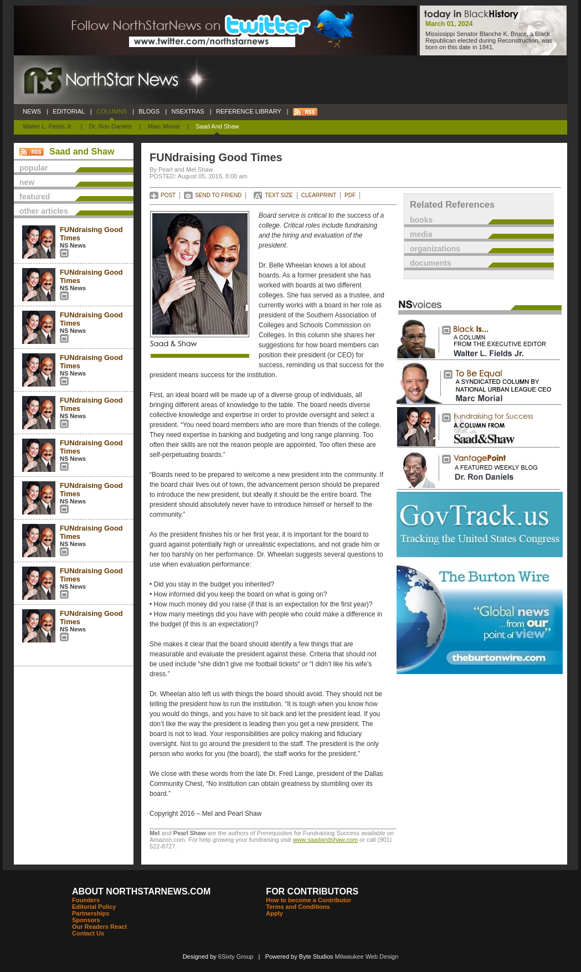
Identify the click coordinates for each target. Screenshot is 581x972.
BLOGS (149, 111)
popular (33, 167)
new (26, 182)
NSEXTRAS (188, 111)
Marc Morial (163, 126)
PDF (350, 195)
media (421, 234)
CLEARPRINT (318, 195)
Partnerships (90, 913)
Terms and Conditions (298, 906)
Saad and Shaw (217, 126)
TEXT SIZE (278, 195)
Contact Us (88, 933)
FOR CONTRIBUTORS (312, 891)
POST (168, 195)
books (421, 219)
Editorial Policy (94, 906)
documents (430, 263)
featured (34, 196)
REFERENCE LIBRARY (249, 111)
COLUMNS (111, 111)
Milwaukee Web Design (367, 956)
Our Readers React (99, 926)
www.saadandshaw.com (325, 839)
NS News (73, 245)
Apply (274, 913)
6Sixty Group (236, 956)
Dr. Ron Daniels (110, 126)
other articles (43, 211)
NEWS (31, 111)
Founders (86, 900)
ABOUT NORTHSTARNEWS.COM (141, 891)
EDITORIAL (68, 111)
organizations (435, 248)
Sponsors (86, 920)
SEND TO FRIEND (218, 195)
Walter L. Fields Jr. (48, 126)
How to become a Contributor (308, 900)
